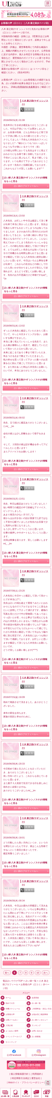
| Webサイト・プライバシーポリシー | (26, 1082)
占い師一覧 (33, 1003)
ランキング (33, 1025)
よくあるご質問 (9, 1031)
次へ (45, 972)
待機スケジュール (10, 1008)
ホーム (5, 997)
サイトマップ (8, 1042)
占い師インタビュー (37, 1020)
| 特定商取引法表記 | (21, 1078)
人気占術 (6, 1025)
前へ (7, 972)
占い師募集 (33, 1036)
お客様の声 (7, 1014)
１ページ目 (38, 69)
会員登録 (32, 997)
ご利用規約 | (36, 1074)
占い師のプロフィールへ (26, 186)
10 (37, 972)
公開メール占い (9, 1020)
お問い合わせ (34, 1031)
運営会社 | (36, 1078)
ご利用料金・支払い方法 (38, 1008)
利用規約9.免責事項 (27, 87)
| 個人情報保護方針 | (19, 1074)
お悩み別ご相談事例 (37, 1014)
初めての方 (7, 1003)
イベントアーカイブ (11, 1036)
